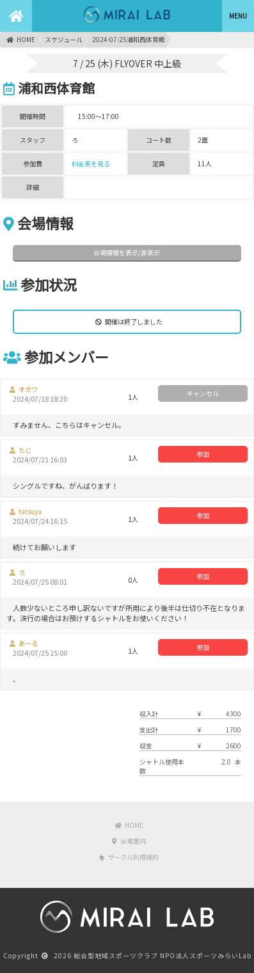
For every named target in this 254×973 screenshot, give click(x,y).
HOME (20, 39)
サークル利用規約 (129, 857)
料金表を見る (91, 163)
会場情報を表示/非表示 (126, 252)
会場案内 (129, 841)
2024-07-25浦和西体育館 (128, 39)
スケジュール (64, 39)
